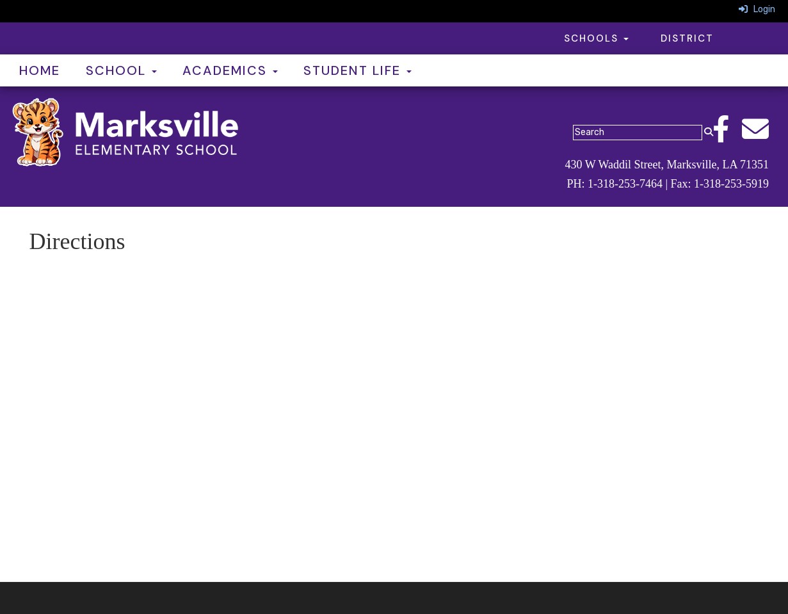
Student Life (357, 70)
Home (39, 70)
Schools (596, 38)
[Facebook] (727, 136)
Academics (230, 70)
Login (757, 9)
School (121, 70)
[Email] (762, 136)
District (687, 38)
